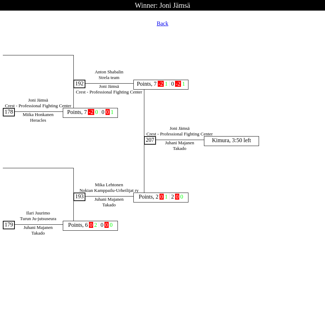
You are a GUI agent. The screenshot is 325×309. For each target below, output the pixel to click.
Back (162, 23)
